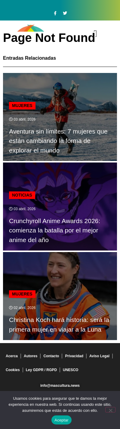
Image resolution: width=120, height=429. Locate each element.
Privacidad (74, 356)
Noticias (22, 195)
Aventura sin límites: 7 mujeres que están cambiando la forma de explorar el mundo (58, 141)
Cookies (13, 370)
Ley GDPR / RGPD (41, 370)
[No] (110, 409)
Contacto (51, 356)
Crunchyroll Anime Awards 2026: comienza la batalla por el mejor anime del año (54, 230)
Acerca (12, 356)
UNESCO (70, 370)
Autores (30, 356)
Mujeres (22, 105)
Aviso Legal (99, 356)
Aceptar (61, 420)
